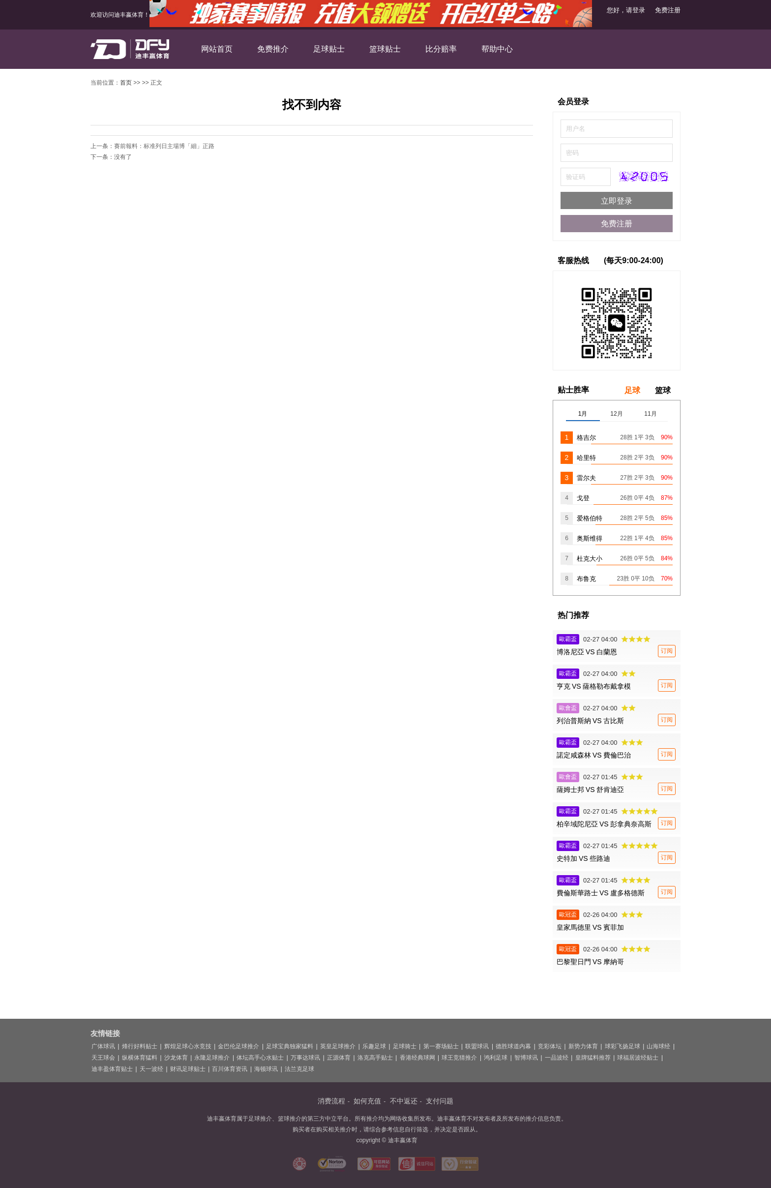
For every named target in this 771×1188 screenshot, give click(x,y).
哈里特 (586, 457)
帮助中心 (497, 49)
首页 (126, 82)
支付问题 (439, 1101)
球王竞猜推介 (459, 1057)
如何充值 (367, 1101)
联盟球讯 (477, 1046)
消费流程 (331, 1101)
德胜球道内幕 (513, 1046)
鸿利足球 (495, 1057)
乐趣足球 (374, 1046)
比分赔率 (441, 49)
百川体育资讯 (229, 1069)
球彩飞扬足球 (622, 1046)
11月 (650, 413)
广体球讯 (103, 1046)
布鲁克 (586, 578)
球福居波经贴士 (637, 1057)
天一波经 (151, 1069)
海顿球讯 (266, 1069)
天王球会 (103, 1057)
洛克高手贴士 (375, 1057)
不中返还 (403, 1101)
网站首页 (217, 49)
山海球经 (658, 1046)
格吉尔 (586, 437)
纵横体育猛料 (139, 1057)
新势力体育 (583, 1046)
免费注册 (668, 10)
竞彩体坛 (550, 1046)
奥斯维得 (589, 538)
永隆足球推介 (212, 1057)
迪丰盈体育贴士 (112, 1069)
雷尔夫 (586, 478)
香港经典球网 (417, 1057)
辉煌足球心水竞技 (187, 1046)
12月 (616, 413)
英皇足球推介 (338, 1046)
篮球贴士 (385, 49)
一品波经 (556, 1057)
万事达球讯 (305, 1057)
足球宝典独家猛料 (289, 1046)
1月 (583, 413)
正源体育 (339, 1057)
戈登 (583, 498)
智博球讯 (526, 1057)
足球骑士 (404, 1046)
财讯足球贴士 (188, 1069)
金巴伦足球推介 (238, 1046)
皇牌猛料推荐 (593, 1057)
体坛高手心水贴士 (260, 1057)
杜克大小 (589, 558)
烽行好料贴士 (139, 1046)
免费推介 (273, 49)
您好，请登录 (626, 10)
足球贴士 (329, 49)
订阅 (667, 650)
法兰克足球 (299, 1069)
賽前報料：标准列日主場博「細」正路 (164, 146)
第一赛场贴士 (441, 1046)
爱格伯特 (589, 518)
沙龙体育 (176, 1057)
